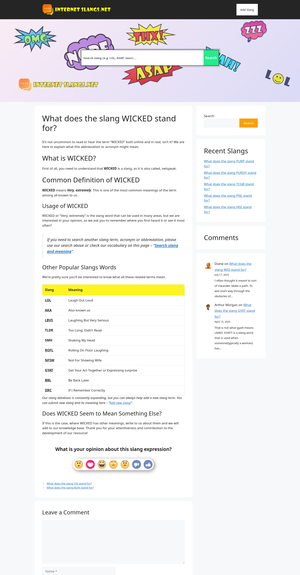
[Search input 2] (142, 58)
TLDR (49, 330)
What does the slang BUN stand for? (70, 487)
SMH (48, 340)
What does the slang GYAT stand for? (235, 311)
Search (209, 116)
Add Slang (247, 10)
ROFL (49, 350)
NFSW (49, 360)
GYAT (49, 370)
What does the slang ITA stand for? (69, 483)
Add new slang (120, 403)
